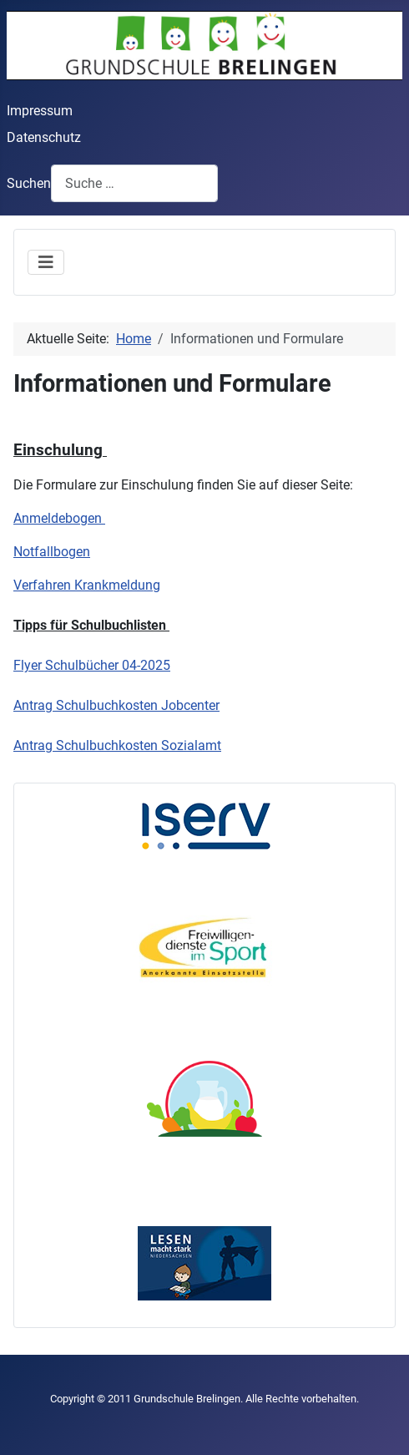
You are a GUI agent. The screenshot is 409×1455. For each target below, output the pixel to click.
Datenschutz (44, 137)
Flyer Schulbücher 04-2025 (91, 665)
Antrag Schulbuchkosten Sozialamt (117, 745)
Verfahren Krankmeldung (86, 585)
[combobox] (134, 183)
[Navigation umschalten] (46, 262)
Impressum (40, 111)
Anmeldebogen (59, 518)
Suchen (29, 183)
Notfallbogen (51, 552)
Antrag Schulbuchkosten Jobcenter (116, 705)
